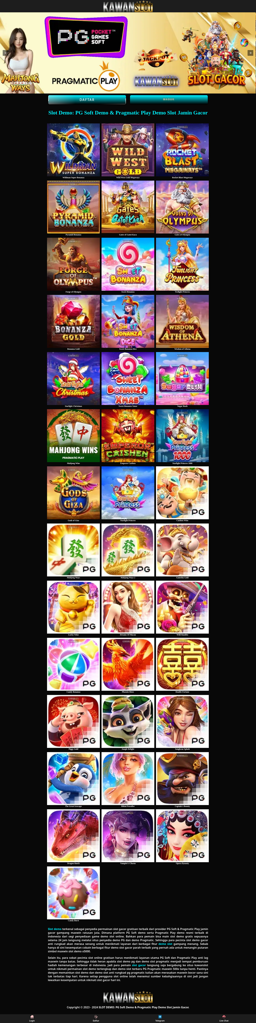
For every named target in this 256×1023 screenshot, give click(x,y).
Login (32, 1018)
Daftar (87, 99)
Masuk (169, 99)
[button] (5, 53)
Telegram (160, 1018)
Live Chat (224, 1018)
